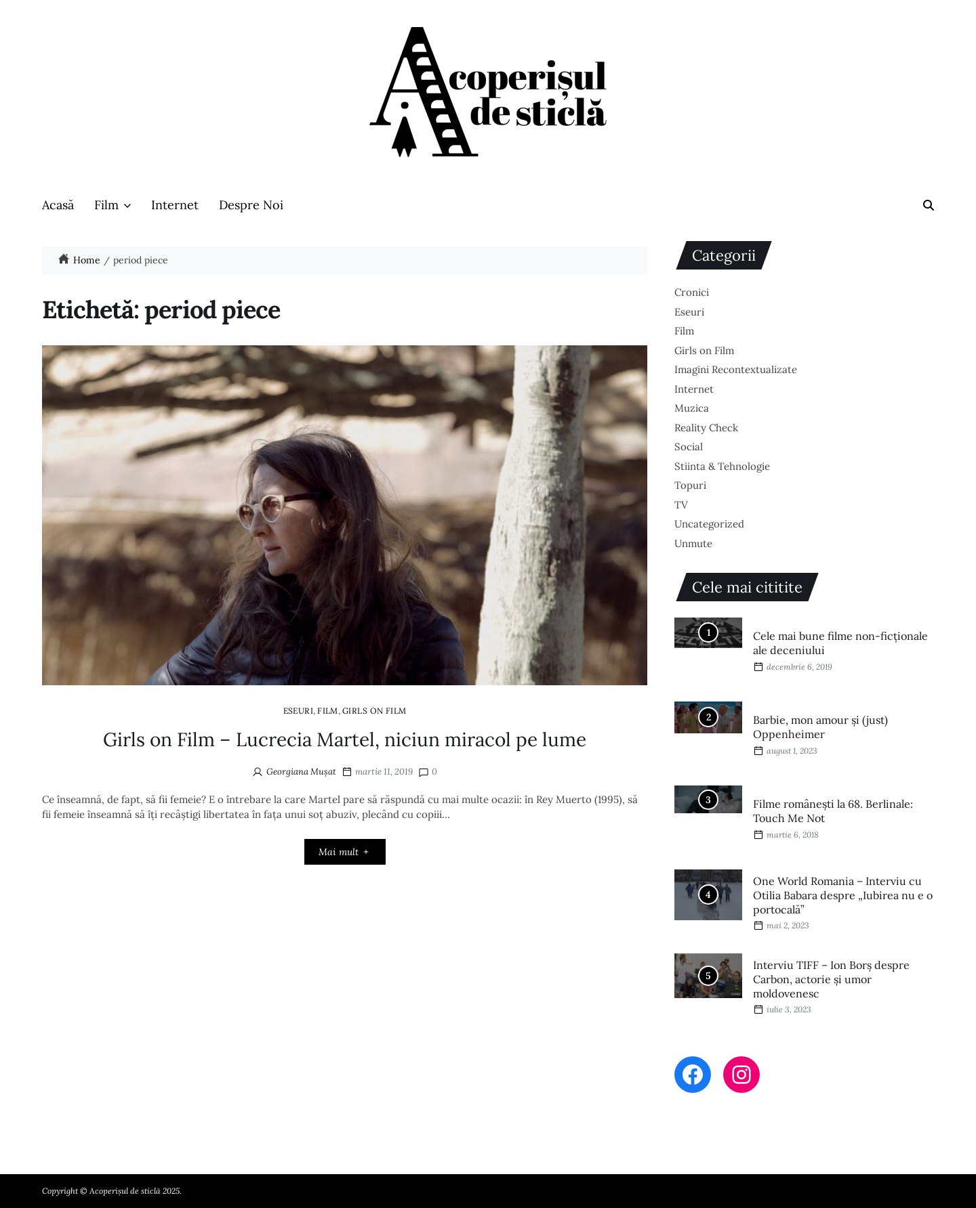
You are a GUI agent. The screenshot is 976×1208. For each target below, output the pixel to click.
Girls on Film (374, 710)
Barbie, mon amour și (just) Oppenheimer (820, 727)
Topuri (690, 485)
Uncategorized (709, 523)
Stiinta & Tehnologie (722, 466)
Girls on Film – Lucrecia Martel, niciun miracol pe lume (344, 739)
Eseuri (298, 710)
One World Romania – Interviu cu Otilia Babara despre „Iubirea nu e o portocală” (843, 895)
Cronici (691, 292)
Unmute (693, 543)
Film (112, 205)
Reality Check (706, 427)
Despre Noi (251, 205)
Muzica (691, 408)
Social (688, 446)
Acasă (58, 205)
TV (681, 504)
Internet (175, 205)
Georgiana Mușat (301, 771)
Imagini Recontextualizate (735, 369)
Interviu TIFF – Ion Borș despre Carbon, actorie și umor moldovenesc (831, 979)
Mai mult (345, 852)
